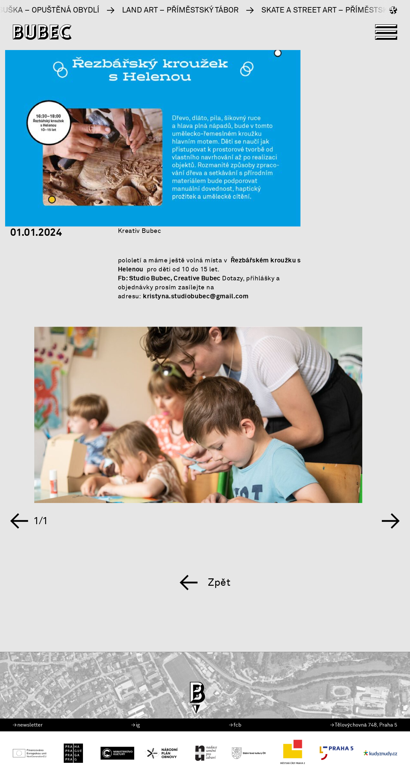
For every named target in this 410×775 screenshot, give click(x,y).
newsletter (28, 725)
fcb (235, 725)
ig (135, 725)
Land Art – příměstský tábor (199, 10)
